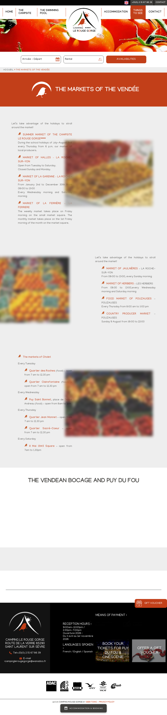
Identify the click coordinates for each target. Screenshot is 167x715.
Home (9, 12)
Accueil (8, 70)
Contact (155, 12)
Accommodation (116, 12)
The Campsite (24, 12)
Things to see (138, 12)
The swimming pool (49, 12)
